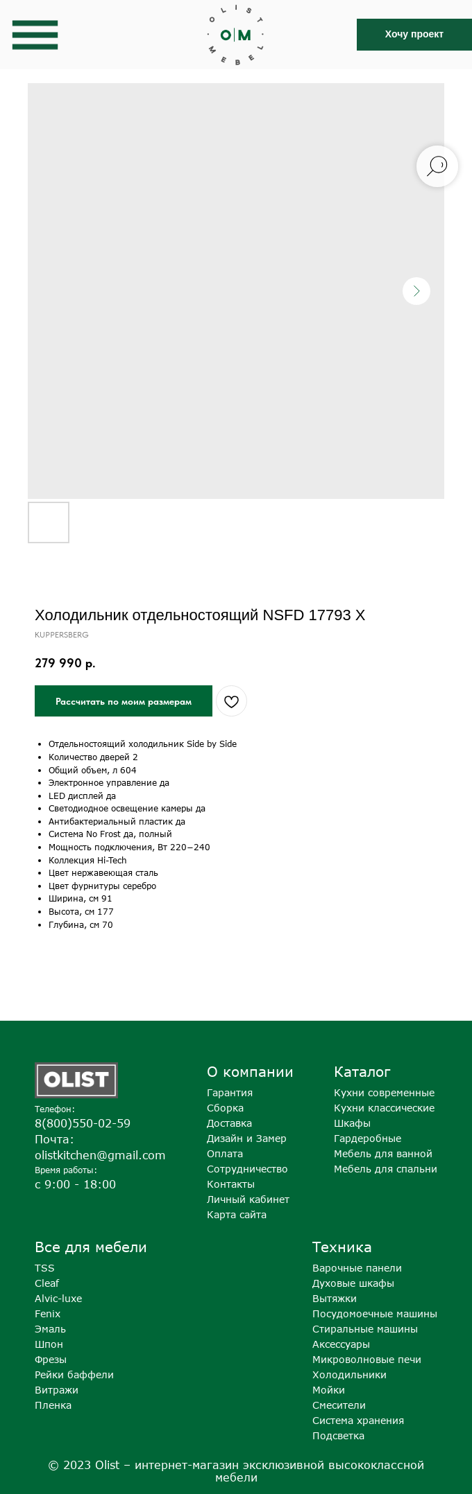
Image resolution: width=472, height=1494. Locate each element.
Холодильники (349, 1374)
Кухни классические (384, 1108)
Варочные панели (357, 1268)
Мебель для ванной (383, 1153)
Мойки (328, 1390)
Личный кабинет (248, 1199)
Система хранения (358, 1420)
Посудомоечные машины (374, 1313)
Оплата (225, 1153)
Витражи (56, 1390)
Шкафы (352, 1123)
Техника (342, 1246)
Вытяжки (334, 1298)
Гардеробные (367, 1138)
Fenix (47, 1313)
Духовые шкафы (353, 1283)
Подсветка (338, 1435)
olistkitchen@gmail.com (100, 1155)
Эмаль (50, 1329)
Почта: (54, 1139)
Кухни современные (384, 1092)
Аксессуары (341, 1344)
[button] (414, 35)
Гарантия (230, 1092)
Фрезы (51, 1359)
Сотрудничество (247, 1169)
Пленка (53, 1405)
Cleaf (47, 1283)
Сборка (225, 1108)
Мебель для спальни (385, 1169)
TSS (45, 1268)
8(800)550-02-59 (82, 1123)
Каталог (362, 1071)
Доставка (229, 1123)
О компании (250, 1071)
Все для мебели (91, 1246)
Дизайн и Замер (247, 1138)
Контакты (231, 1184)
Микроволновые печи (366, 1359)
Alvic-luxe (58, 1298)
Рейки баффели (74, 1374)
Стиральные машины (365, 1329)
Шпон (49, 1344)
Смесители (339, 1405)
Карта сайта (237, 1214)
